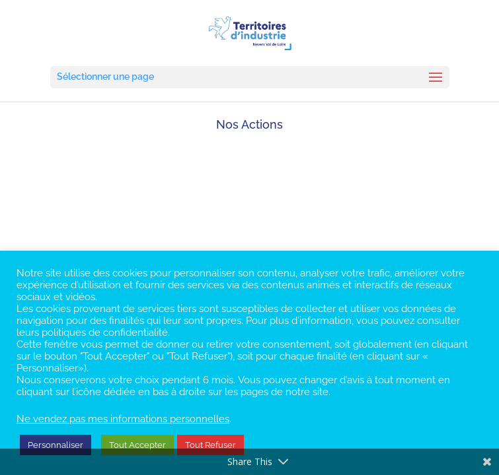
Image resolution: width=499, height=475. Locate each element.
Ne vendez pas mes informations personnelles (123, 418)
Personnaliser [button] (55, 445)
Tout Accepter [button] (137, 445)
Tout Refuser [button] (210, 445)
